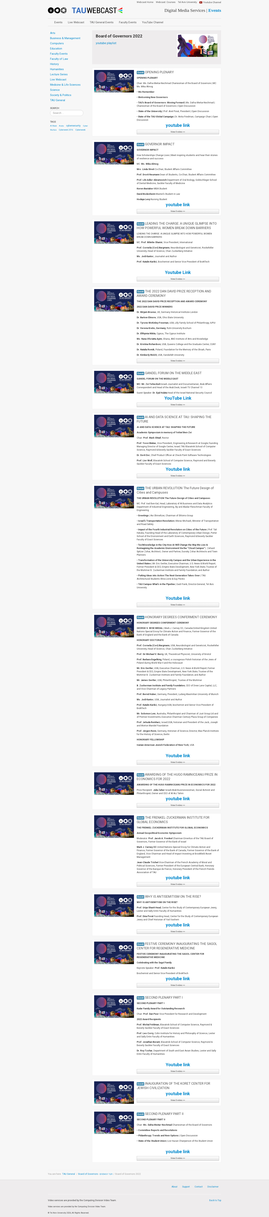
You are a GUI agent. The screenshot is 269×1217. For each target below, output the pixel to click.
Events (58, 22)
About (174, 1186)
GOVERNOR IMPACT (159, 144)
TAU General (69, 1174)
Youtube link (178, 469)
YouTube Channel (152, 22)
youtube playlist (106, 43)
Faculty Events (128, 22)
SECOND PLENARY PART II (164, 1114)
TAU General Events (101, 22)
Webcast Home (145, 2)
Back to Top (215, 1200)
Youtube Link (178, 272)
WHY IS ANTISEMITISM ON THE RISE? (173, 896)
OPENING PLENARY (159, 72)
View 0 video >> (178, 132)
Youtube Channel (212, 2)
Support (186, 1186)
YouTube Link (177, 398)
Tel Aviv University (187, 2)
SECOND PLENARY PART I (164, 997)
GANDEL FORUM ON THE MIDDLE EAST (173, 373)
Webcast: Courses (165, 2)
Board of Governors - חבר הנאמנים (95, 1174)
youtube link (178, 204)
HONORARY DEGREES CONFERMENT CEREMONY (181, 617)
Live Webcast (76, 22)
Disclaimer (213, 1186)
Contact (199, 1186)
